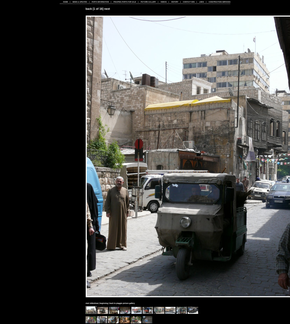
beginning (104, 303)
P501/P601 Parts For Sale (125, 2)
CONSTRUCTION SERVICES (220, 2)
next (107, 8)
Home (65, 2)
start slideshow (92, 303)
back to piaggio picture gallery (122, 303)
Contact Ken (189, 2)
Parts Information (100, 2)
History (174, 2)
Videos (164, 2)
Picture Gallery (148, 2)
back (89, 8)
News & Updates (79, 2)
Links (201, 2)
